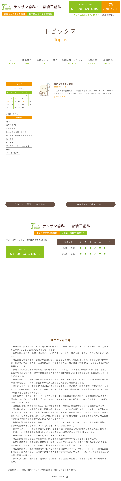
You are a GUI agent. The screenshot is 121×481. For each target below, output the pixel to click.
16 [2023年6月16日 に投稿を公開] (23, 101)
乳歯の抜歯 (10, 128)
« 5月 (8, 114)
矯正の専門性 (11, 125)
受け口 (9, 121)
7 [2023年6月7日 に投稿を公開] (15, 98)
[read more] (60, 96)
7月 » (15, 114)
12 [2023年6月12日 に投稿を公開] (8, 101)
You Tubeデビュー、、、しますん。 (20, 146)
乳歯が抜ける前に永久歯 (16, 132)
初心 (8, 149)
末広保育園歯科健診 (63, 84)
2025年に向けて (13, 153)
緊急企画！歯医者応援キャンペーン (20, 135)
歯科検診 (9, 139)
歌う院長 (9, 142)
